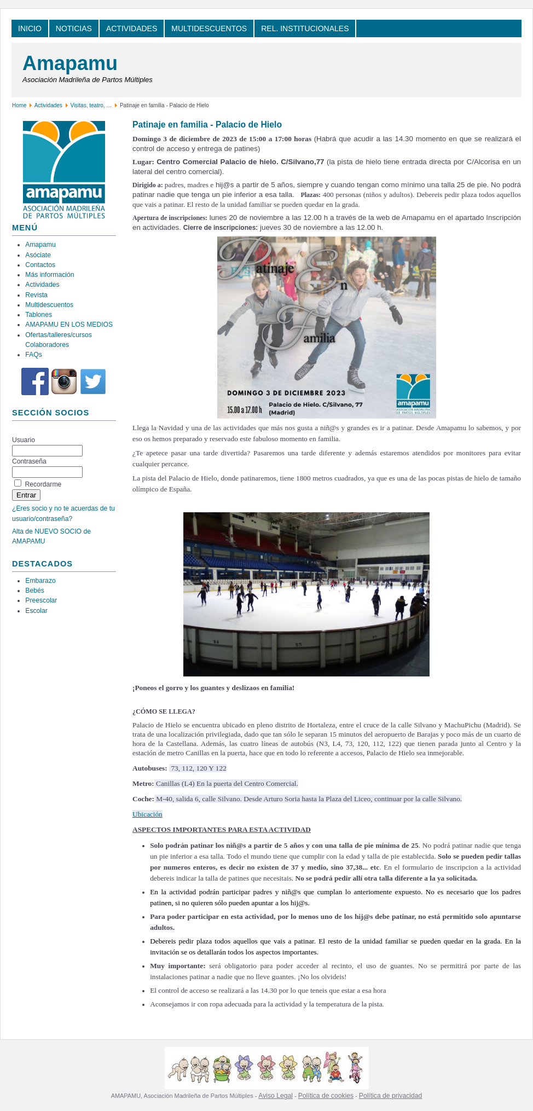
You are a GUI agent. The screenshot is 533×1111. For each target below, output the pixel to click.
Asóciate (38, 255)
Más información (49, 275)
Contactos (40, 265)
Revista (36, 295)
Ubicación (147, 814)
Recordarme (43, 484)
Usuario (23, 440)
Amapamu (70, 63)
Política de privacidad (390, 1096)
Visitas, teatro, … (91, 105)
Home (19, 105)
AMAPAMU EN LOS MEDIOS (69, 324)
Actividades (48, 105)
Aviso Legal (275, 1096)
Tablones (38, 315)
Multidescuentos (49, 305)
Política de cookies (326, 1096)
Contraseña (29, 461)
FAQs (33, 354)
